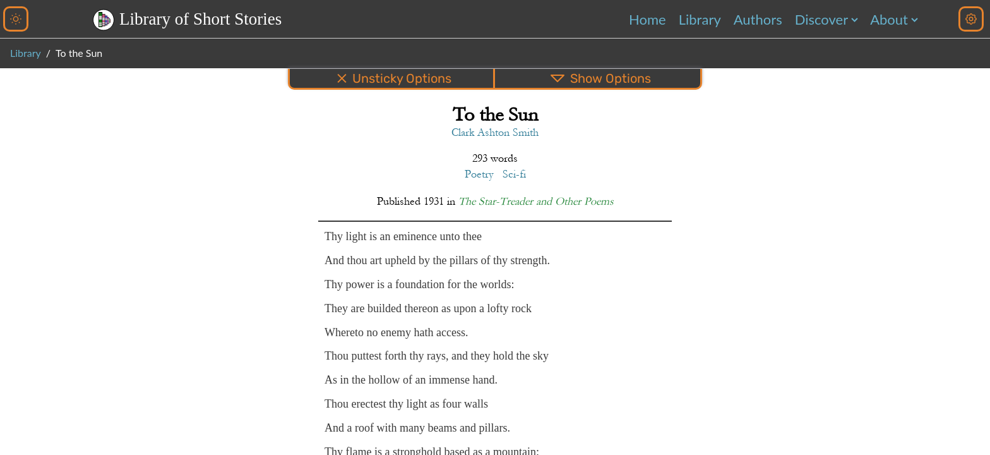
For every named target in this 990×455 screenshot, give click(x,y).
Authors (758, 19)
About (889, 19)
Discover (821, 19)
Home (647, 19)
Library (700, 19)
